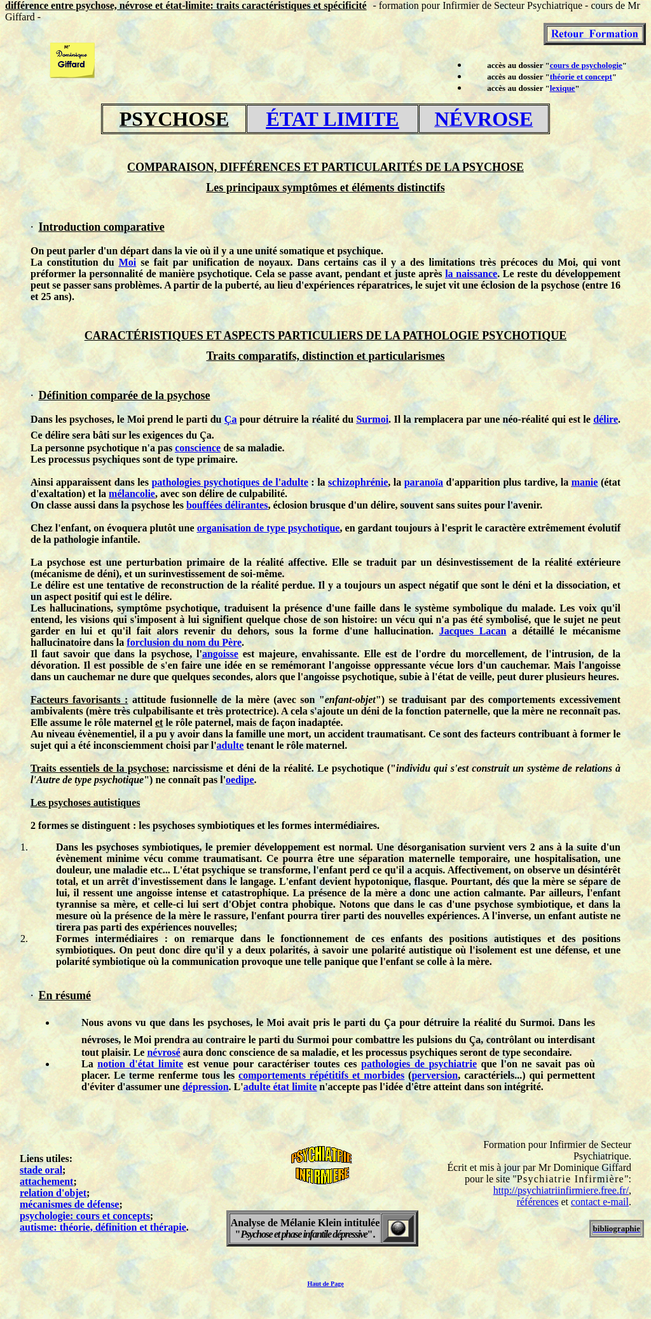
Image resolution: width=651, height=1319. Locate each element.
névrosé (163, 1052)
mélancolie (132, 493)
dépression (205, 1086)
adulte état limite (280, 1086)
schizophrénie (358, 482)
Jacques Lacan (473, 630)
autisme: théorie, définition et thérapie (103, 1227)
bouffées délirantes (227, 505)
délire (605, 419)
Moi (128, 262)
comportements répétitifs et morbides (321, 1075)
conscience (198, 447)
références (538, 1201)
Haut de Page (325, 1283)
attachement (46, 1181)
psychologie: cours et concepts (85, 1215)
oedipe (240, 779)
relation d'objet (53, 1192)
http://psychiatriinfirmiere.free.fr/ (561, 1190)
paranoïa (423, 482)
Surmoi (372, 419)
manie (585, 482)
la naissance (471, 273)
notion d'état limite (140, 1063)
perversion (434, 1075)
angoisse (220, 653)
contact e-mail (600, 1201)
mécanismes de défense (69, 1204)
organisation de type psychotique (268, 528)
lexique (562, 88)
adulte (230, 745)
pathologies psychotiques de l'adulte (229, 482)
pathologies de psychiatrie (419, 1063)
